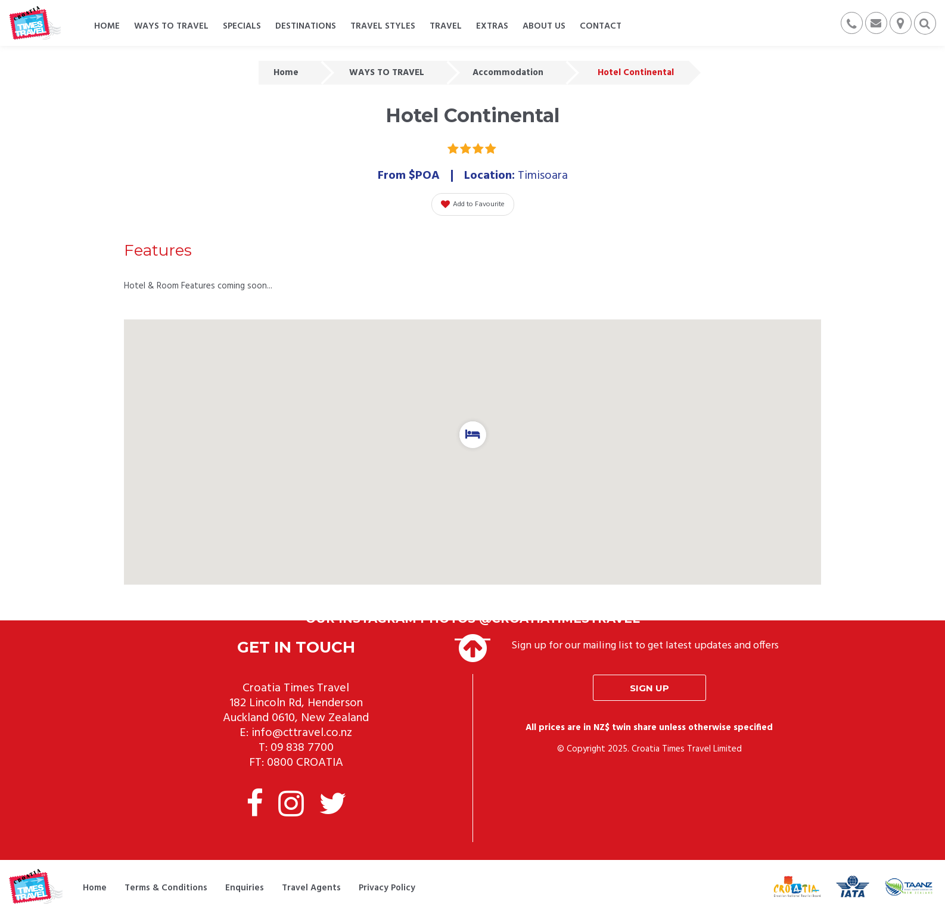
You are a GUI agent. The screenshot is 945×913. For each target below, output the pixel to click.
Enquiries (244, 888)
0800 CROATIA (305, 762)
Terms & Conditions (166, 888)
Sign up (649, 688)
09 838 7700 (302, 747)
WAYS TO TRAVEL (386, 73)
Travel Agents (311, 888)
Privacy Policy (387, 888)
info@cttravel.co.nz (301, 733)
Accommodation (508, 73)
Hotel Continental (636, 73)
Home (286, 73)
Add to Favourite (473, 204)
